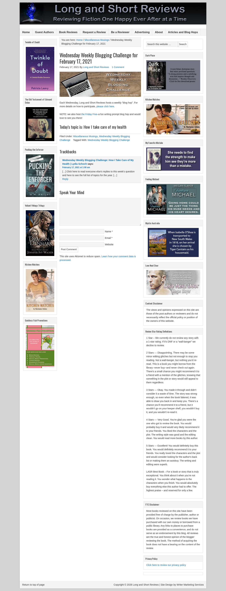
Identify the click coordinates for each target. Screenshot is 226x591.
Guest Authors (44, 32)
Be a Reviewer (120, 32)
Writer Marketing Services (190, 584)
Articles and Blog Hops (183, 32)
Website (109, 244)
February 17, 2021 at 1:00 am (76, 167)
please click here (105, 106)
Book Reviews (68, 32)
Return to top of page (33, 584)
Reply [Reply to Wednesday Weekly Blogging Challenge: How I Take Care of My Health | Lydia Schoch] (65, 179)
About (159, 32)
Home (26, 32)
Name (108, 231)
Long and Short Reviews (113, 13)
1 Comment (118, 67)
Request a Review (94, 32)
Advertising (142, 32)
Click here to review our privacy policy (166, 565)
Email (108, 238)
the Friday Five (89, 114)
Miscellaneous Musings (85, 136)
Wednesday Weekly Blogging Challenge (109, 140)
